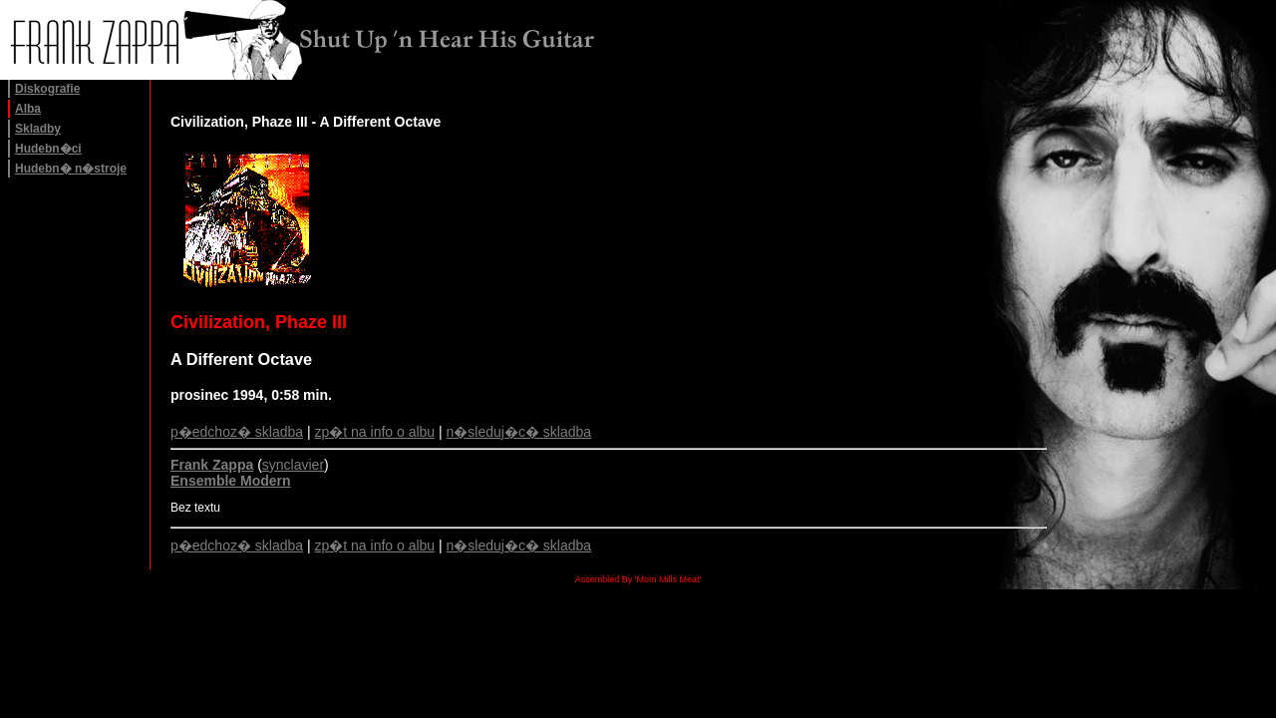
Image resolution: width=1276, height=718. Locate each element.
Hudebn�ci (48, 149)
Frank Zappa (211, 465)
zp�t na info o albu (375, 432)
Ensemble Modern (230, 481)
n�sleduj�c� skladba (519, 432)
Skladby (38, 129)
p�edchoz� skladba (236, 432)
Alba (28, 109)
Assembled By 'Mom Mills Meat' (638, 579)
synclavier (293, 465)
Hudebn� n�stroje (71, 169)
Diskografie (47, 89)
